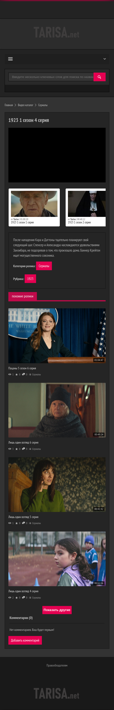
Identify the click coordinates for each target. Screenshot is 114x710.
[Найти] (100, 77)
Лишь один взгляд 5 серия (23, 517)
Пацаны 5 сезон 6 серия (22, 368)
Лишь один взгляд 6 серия (23, 443)
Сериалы (44, 266)
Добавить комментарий (25, 640)
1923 (30, 279)
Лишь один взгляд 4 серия (23, 591)
